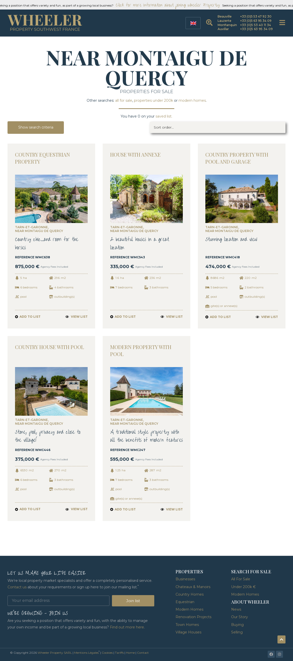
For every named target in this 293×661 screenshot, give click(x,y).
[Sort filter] (218, 127)
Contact (143, 652)
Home (130, 652)
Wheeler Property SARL (55, 652)
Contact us (17, 587)
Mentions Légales (86, 652)
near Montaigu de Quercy (39, 231)
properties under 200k (153, 100)
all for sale (123, 100)
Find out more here (127, 627)
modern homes (192, 100)
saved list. (164, 116)
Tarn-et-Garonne (31, 227)
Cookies (107, 652)
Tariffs (119, 652)
